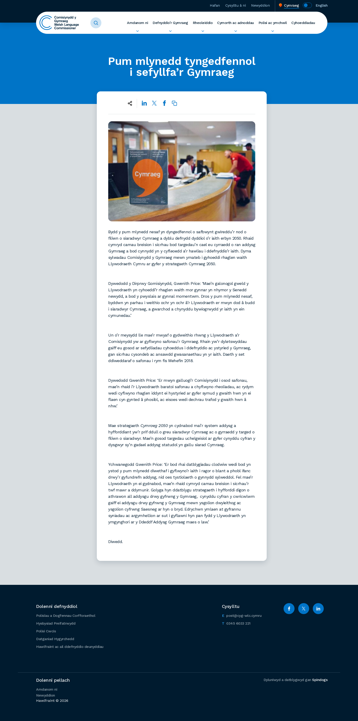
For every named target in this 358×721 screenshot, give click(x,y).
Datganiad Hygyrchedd (55, 639)
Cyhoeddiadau (303, 23)
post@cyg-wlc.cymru (242, 615)
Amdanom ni (137, 23)
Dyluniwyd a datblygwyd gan (295, 680)
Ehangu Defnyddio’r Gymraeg (170, 31)
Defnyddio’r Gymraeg (170, 23)
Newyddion (260, 5)
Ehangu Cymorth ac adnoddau (235, 31)
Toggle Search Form (95, 22)
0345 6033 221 (236, 623)
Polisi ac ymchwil (272, 23)
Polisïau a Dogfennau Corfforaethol (65, 615)
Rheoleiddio (203, 23)
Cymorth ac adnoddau (235, 23)
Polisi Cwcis (46, 631)
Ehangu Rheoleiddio (203, 31)
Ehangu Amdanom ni (137, 31)
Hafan (215, 5)
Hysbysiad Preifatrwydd (55, 623)
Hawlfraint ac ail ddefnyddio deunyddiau (69, 646)
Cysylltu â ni (235, 5)
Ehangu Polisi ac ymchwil (272, 31)
